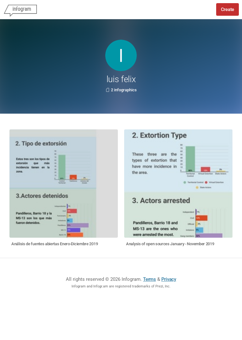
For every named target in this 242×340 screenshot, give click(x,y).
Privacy (168, 279)
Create (227, 9)
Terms (149, 279)
